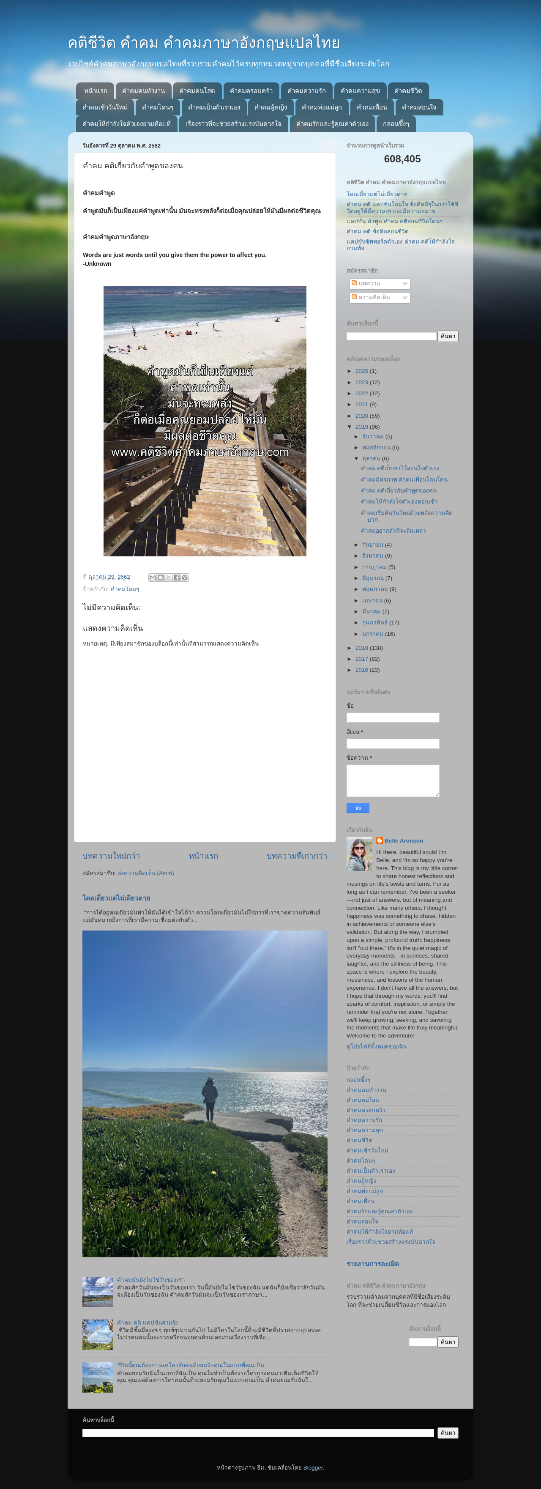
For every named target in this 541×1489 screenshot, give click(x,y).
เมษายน (373, 600)
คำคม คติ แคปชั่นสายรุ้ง (147, 1322)
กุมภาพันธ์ (375, 622)
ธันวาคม (373, 436)
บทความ (366, 283)
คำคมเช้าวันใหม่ (104, 107)
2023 (362, 382)
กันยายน (373, 545)
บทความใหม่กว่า (111, 855)
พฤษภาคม (376, 589)
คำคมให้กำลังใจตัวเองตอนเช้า (399, 501)
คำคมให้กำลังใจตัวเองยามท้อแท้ (126, 123)
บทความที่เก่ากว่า (297, 855)
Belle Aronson (404, 841)
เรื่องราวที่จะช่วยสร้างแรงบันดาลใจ (233, 123)
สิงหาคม (373, 556)
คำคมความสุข (360, 90)
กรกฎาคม (375, 567)
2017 (362, 659)
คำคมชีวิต (408, 90)
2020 (362, 416)
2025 (362, 371)
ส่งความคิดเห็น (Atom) (145, 873)
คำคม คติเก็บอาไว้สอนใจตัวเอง (400, 468)
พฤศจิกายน (377, 447)
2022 (362, 393)
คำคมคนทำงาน (143, 90)
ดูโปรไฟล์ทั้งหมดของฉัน (377, 1046)
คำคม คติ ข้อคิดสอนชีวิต (378, 231)
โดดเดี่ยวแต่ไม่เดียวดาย (116, 898)
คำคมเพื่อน (372, 107)
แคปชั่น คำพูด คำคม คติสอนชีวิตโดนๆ (395, 221)
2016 (362, 670)
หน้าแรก (95, 90)
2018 (362, 648)
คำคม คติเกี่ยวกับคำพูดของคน (399, 490)
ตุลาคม (372, 458)
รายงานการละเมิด (373, 1263)
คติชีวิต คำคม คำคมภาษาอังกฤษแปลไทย (204, 42)
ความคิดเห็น (371, 297)
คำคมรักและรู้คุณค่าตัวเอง (332, 123)
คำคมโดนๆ (157, 107)
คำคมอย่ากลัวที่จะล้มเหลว (393, 531)
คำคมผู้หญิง (270, 107)
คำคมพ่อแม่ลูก (322, 107)
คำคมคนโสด (197, 90)
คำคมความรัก (306, 90)
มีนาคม (372, 611)
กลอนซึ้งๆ (396, 123)
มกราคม (373, 634)
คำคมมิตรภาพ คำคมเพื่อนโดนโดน (404, 479)
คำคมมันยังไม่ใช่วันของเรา (151, 1280)
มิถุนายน (373, 578)
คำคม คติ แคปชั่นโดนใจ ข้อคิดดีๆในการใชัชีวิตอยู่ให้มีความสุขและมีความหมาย (402, 207)
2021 (362, 404)
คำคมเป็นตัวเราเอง (214, 107)
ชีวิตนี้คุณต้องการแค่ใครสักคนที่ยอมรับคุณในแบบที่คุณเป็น (190, 1365)
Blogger (313, 1467)
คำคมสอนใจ (419, 107)
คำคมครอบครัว (251, 90)
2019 (362, 427)
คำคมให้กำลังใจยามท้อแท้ (380, 1232)
